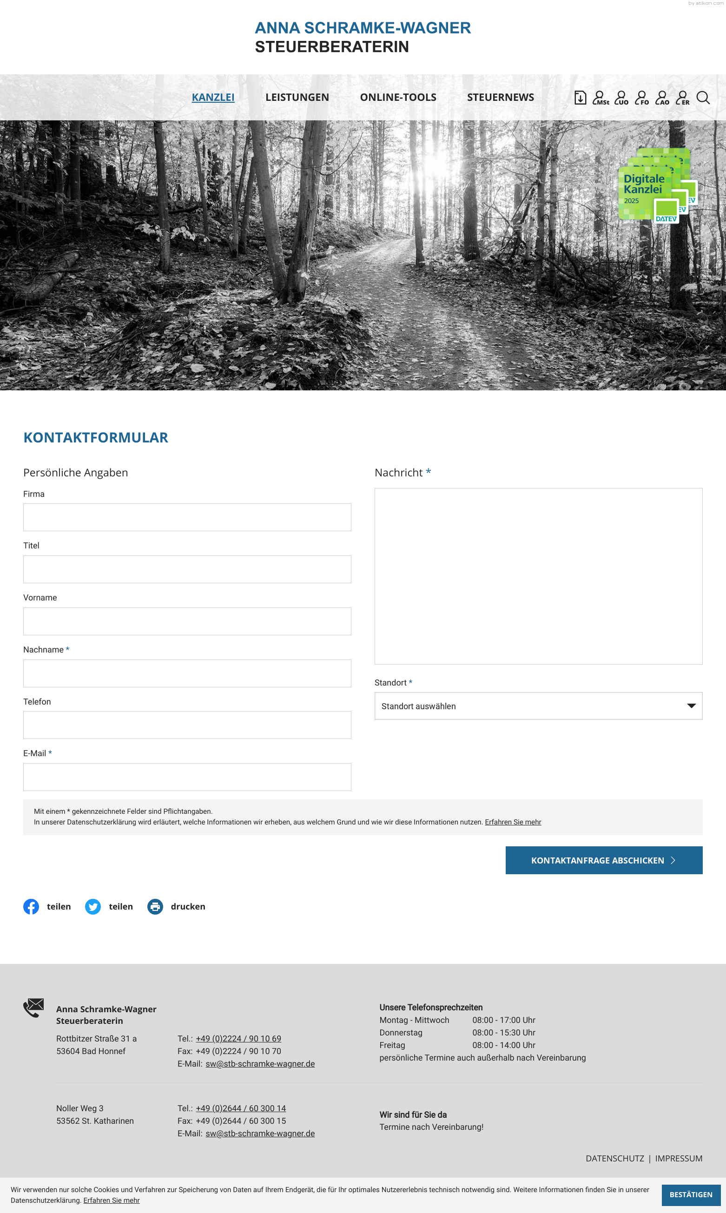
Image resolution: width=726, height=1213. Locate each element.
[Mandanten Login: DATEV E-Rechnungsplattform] (683, 97)
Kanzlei (213, 97)
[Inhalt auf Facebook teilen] (54, 907)
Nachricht (403, 472)
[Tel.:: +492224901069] (239, 1039)
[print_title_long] (183, 907)
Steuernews (500, 97)
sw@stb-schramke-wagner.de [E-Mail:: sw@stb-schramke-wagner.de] (260, 1064)
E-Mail (37, 753)
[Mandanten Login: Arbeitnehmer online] (662, 97)
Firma (34, 494)
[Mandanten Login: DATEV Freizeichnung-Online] (642, 97)
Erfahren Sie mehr (513, 822)
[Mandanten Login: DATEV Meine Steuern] (601, 97)
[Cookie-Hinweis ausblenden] (691, 1195)
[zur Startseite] (363, 37)
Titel (31, 546)
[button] (580, 97)
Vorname (40, 598)
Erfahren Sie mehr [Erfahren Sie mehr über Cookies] (112, 1200)
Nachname (46, 650)
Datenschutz (615, 1158)
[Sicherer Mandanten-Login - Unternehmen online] (621, 97)
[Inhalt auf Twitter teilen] (116, 907)
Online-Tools (398, 97)
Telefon (37, 702)
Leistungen (297, 97)
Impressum (679, 1158)
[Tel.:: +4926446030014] (241, 1108)
